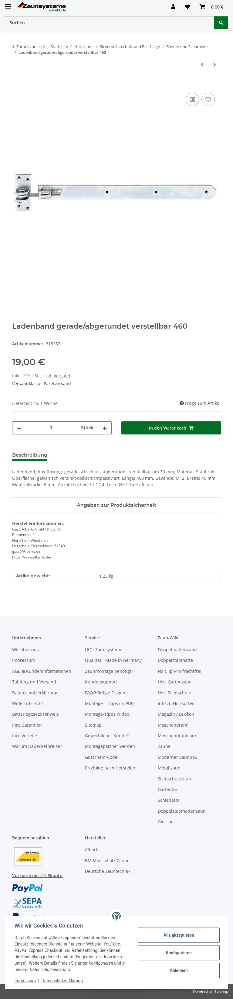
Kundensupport (101, 682)
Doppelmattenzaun (177, 649)
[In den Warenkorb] (17, 84)
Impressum (25, 980)
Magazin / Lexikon (176, 714)
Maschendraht (172, 725)
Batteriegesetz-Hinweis (35, 714)
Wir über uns (25, 649)
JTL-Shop (221, 991)
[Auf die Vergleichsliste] (192, 99)
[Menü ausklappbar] (8, 4)
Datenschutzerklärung (62, 980)
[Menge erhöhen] (104, 428)
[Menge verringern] (19, 428)
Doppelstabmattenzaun (182, 811)
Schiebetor (169, 800)
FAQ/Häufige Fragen (105, 693)
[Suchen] (221, 22)
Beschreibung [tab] (29, 455)
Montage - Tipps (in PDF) (109, 703)
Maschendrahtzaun (178, 735)
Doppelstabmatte (175, 660)
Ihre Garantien (27, 725)
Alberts (92, 849)
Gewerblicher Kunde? (107, 735)
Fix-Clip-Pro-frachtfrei (179, 671)
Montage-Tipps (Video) (107, 714)
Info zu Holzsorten (176, 703)
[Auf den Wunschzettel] (208, 99)
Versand (62, 376)
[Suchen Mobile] (109, 22)
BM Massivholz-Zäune (107, 860)
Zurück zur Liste (30, 46)
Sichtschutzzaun (174, 779)
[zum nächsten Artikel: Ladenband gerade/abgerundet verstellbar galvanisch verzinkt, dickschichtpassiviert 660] (214, 64)
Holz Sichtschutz (174, 693)
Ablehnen (178, 970)
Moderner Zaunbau (178, 757)
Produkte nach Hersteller (110, 768)
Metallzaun (169, 768)
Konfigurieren (178, 952)
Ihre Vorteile (24, 735)
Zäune (164, 746)
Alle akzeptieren (178, 935)
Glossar (165, 821)
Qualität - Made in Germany (113, 660)
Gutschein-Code (101, 757)
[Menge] (51, 428)
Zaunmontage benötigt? (109, 671)
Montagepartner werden (110, 746)
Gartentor (167, 789)
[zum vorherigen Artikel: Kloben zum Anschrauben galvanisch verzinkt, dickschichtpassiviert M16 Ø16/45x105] (202, 64)
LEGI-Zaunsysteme (103, 649)
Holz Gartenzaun (175, 682)
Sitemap (93, 725)
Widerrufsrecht (27, 703)
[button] (173, 7)
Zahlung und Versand (34, 682)
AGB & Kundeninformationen (41, 671)
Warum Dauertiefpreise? (37, 746)
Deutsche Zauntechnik (107, 871)
